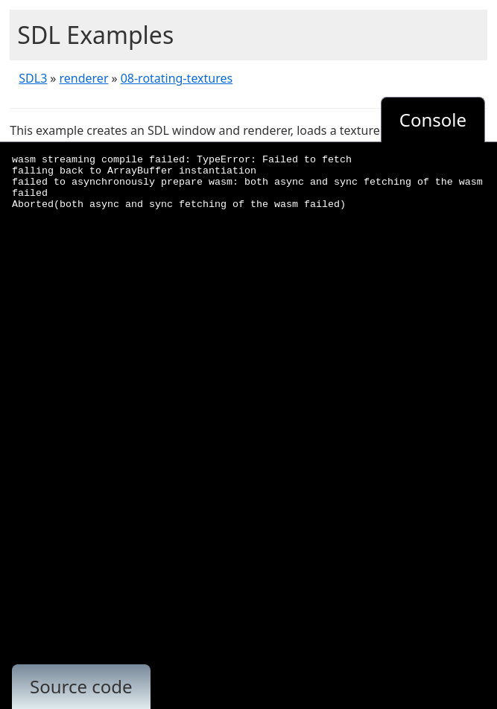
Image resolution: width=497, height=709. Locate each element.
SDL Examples (95, 35)
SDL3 (33, 78)
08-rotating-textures (177, 78)
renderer (84, 78)
